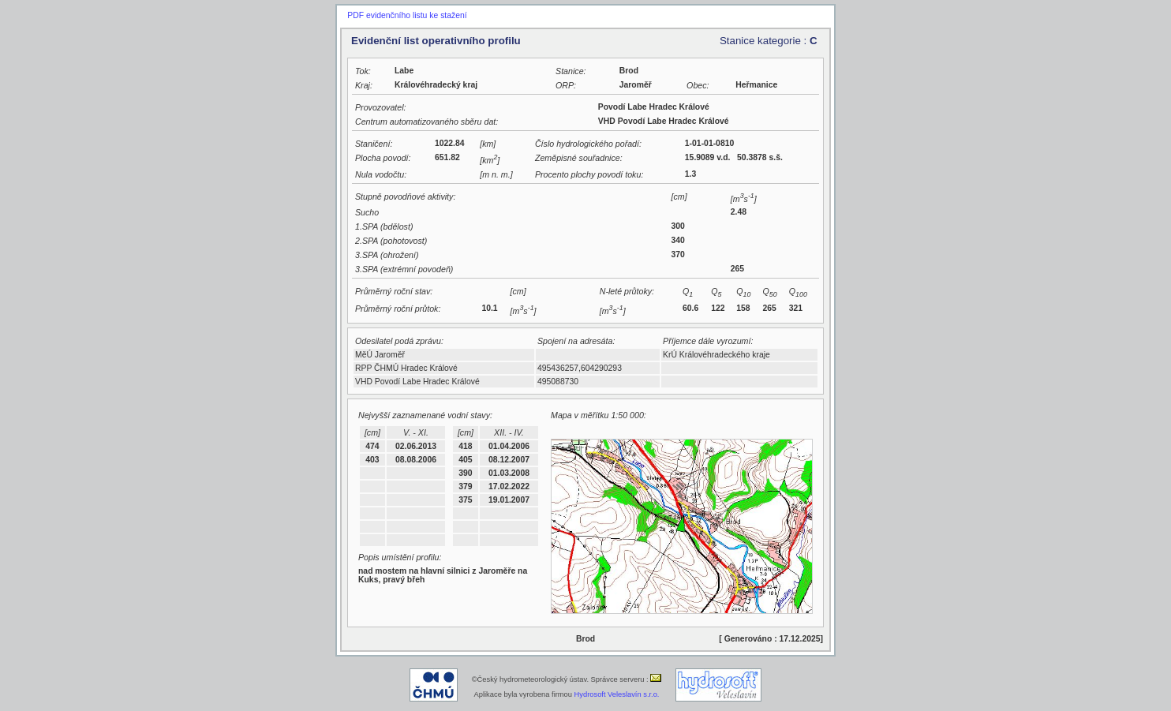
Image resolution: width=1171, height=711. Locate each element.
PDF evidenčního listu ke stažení (406, 15)
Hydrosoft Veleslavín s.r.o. (617, 694)
